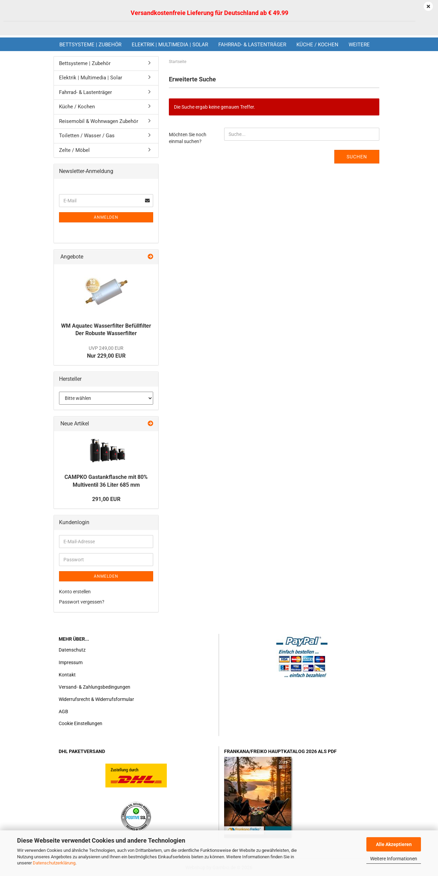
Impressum (71, 662)
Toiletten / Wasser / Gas (87, 135)
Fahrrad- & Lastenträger (252, 45)
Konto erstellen (75, 591)
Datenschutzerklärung (54, 862)
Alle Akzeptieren (394, 844)
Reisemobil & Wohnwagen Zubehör (98, 121)
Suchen (357, 156)
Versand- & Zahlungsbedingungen (94, 687)
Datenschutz (72, 650)
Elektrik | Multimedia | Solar (170, 45)
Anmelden (106, 217)
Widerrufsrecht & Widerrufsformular (96, 699)
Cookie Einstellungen (80, 723)
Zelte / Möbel (74, 150)
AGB (63, 711)
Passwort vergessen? (81, 602)
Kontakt (67, 674)
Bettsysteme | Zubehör (90, 45)
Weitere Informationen (393, 858)
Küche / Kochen (317, 45)
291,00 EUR (106, 499)
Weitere (359, 45)
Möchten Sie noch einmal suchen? (187, 138)
